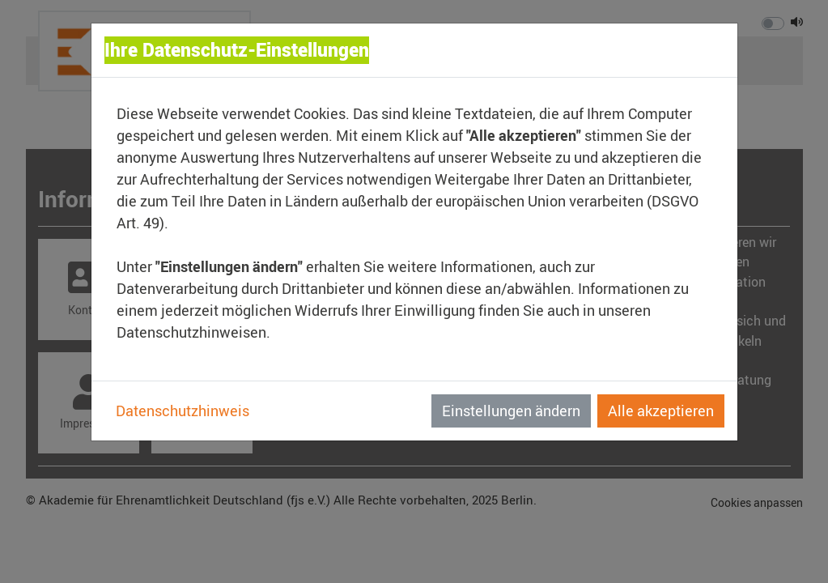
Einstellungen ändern (511, 410)
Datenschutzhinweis (182, 410)
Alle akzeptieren (661, 410)
